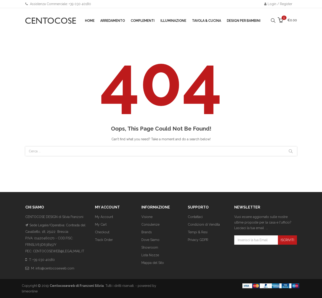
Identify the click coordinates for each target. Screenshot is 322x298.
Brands (146, 232)
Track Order (104, 240)
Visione (147, 217)
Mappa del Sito (152, 263)
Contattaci (195, 217)
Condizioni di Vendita (204, 224)
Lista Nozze (150, 255)
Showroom (149, 247)
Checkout (102, 232)
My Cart (101, 224)
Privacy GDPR (198, 240)
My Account (104, 217)
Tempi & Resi (198, 232)
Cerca (290, 151)
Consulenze (150, 224)
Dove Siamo (150, 240)
